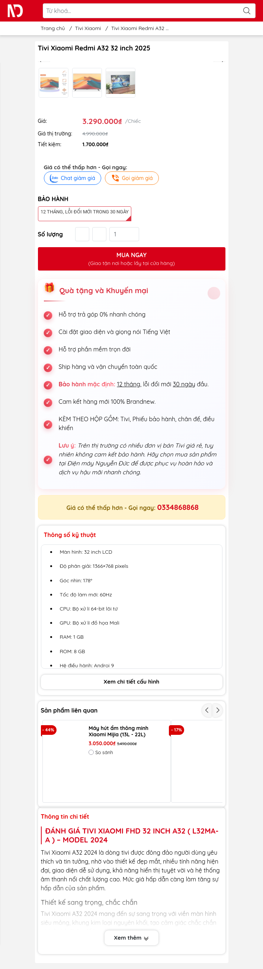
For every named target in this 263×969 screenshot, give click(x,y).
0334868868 (178, 507)
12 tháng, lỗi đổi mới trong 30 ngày (85, 212)
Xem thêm (131, 937)
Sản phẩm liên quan (69, 710)
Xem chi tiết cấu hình (132, 681)
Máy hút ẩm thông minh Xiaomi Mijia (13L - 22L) (118, 731)
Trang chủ (51, 28)
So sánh (101, 752)
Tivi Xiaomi (88, 28)
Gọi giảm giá (132, 178)
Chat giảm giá (72, 178)
